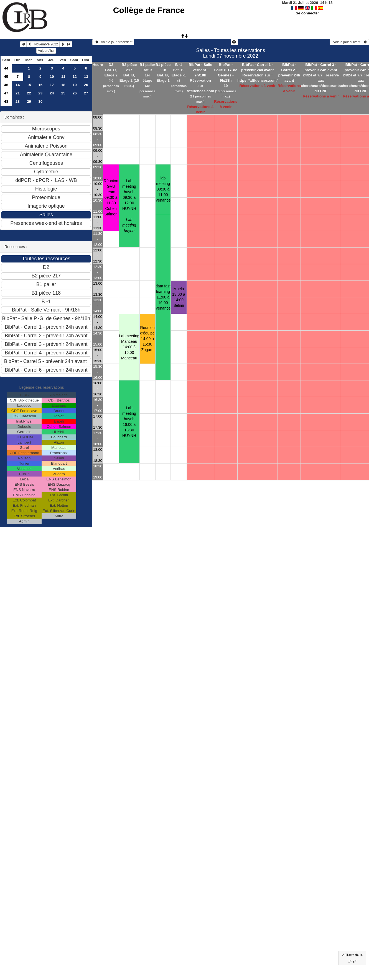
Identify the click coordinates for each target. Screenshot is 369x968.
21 (18, 93)
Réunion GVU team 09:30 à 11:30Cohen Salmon (111, 197)
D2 (111, 65)
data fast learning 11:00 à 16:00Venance (163, 297)
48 (6, 101)
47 (6, 93)
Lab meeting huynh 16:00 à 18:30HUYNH (129, 422)
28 (18, 101)
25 (63, 93)
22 (29, 93)
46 (6, 85)
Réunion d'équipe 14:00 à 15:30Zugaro (147, 338)
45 (6, 76)
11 (63, 76)
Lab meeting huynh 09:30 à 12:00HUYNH (129, 206)
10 (52, 76)
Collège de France (149, 10)
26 (75, 93)
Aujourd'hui (46, 51)
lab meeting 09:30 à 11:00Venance (163, 189)
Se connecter (307, 13)
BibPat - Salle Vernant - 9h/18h (200, 70)
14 (18, 85)
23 (40, 93)
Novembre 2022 (46, 44)
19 (75, 85)
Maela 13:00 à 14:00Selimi (178, 297)
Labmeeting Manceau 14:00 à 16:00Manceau (129, 347)
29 (29, 101)
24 (52, 93)
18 (63, 85)
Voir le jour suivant (349, 42)
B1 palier (147, 65)
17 (52, 85)
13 (86, 76)
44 (6, 68)
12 (75, 76)
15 (29, 85)
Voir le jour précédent (113, 42)
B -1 (178, 65)
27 (86, 93)
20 (86, 85)
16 (40, 85)
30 (40, 101)
